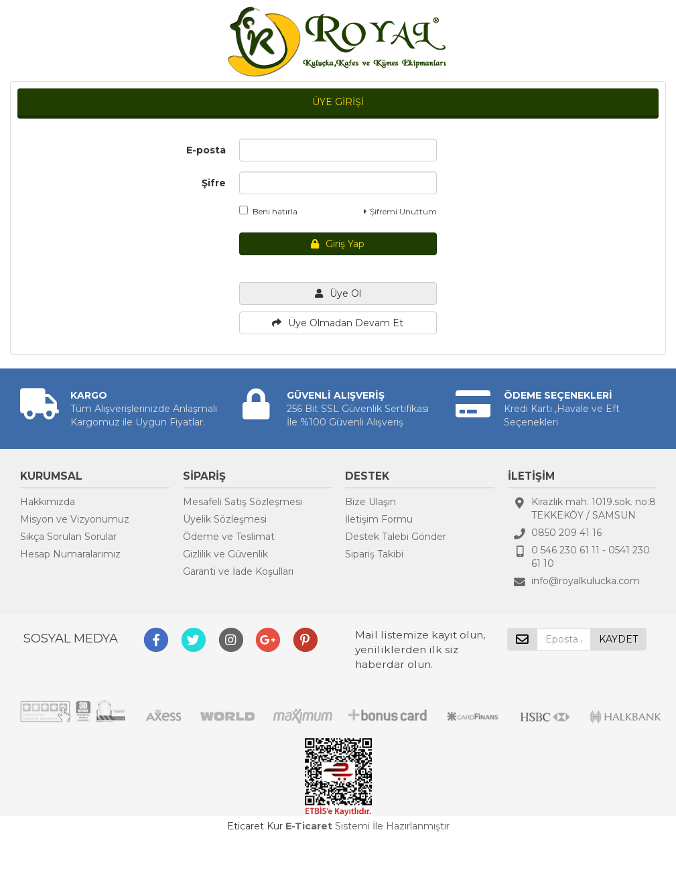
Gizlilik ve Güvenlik (225, 554)
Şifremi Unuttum (400, 211)
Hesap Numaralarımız (70, 554)
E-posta (206, 150)
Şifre (214, 183)
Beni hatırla (268, 211)
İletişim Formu (379, 519)
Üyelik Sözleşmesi (225, 519)
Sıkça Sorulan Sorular (68, 537)
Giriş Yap (337, 244)
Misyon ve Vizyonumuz (74, 519)
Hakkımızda (47, 502)
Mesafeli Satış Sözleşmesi (242, 502)
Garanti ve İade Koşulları (238, 571)
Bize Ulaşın (370, 502)
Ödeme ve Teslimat (229, 537)
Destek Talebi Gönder (395, 537)
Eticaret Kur (255, 826)
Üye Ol (338, 293)
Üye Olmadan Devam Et (337, 323)
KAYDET (618, 639)
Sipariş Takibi (374, 554)
